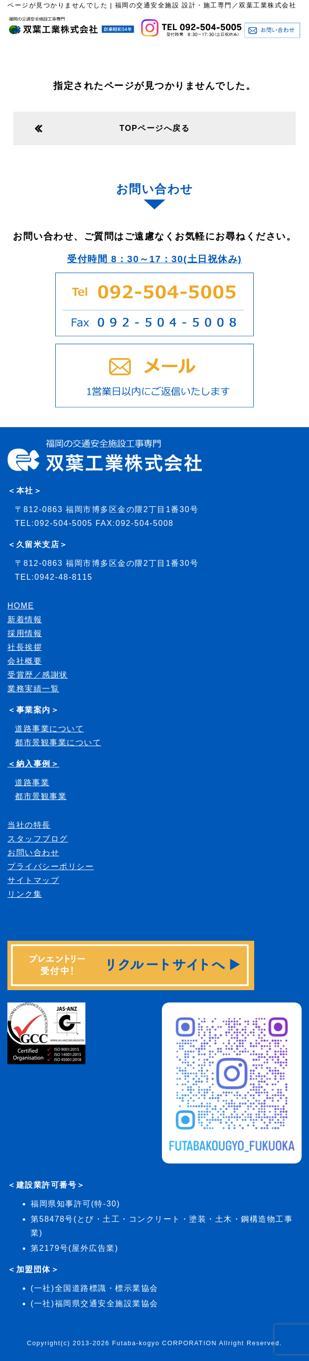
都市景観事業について (58, 742)
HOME (20, 605)
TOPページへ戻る (154, 128)
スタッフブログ (37, 839)
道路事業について (49, 728)
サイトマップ (33, 880)
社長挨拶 (24, 647)
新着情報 (24, 619)
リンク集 (24, 894)
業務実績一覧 (33, 688)
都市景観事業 (41, 796)
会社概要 (24, 661)
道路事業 (32, 782)
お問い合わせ (33, 852)
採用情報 (24, 633)
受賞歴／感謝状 (37, 675)
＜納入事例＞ (33, 764)
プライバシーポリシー (50, 866)
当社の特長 (29, 825)
